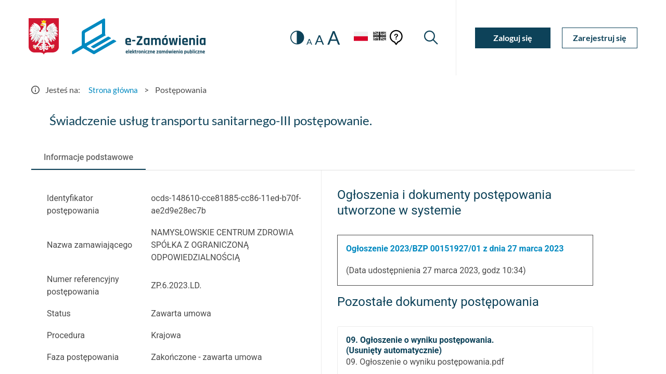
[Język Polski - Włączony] (356, 38)
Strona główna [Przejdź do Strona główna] (114, 90)
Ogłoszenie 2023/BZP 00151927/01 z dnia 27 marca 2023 (454, 248)
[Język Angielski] (379, 38)
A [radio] (305, 41)
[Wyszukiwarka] (430, 37)
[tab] (88, 157)
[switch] (293, 37)
